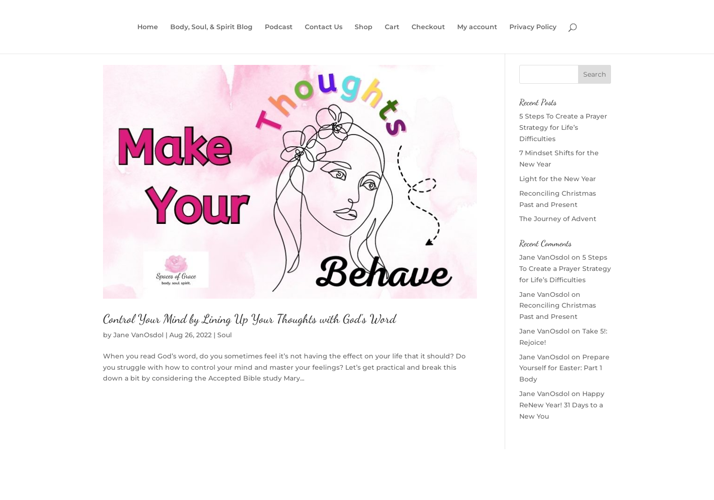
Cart (392, 27)
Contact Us (323, 27)
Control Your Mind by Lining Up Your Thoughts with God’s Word (249, 318)
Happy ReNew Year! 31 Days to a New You (561, 405)
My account (477, 27)
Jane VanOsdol (138, 335)
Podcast (279, 27)
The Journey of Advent (557, 218)
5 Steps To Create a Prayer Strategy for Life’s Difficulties (563, 127)
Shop (364, 27)
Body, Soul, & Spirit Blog (211, 27)
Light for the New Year (557, 179)
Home (147, 27)
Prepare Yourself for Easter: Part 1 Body (564, 368)
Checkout (428, 27)
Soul (224, 335)
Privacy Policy (532, 27)
